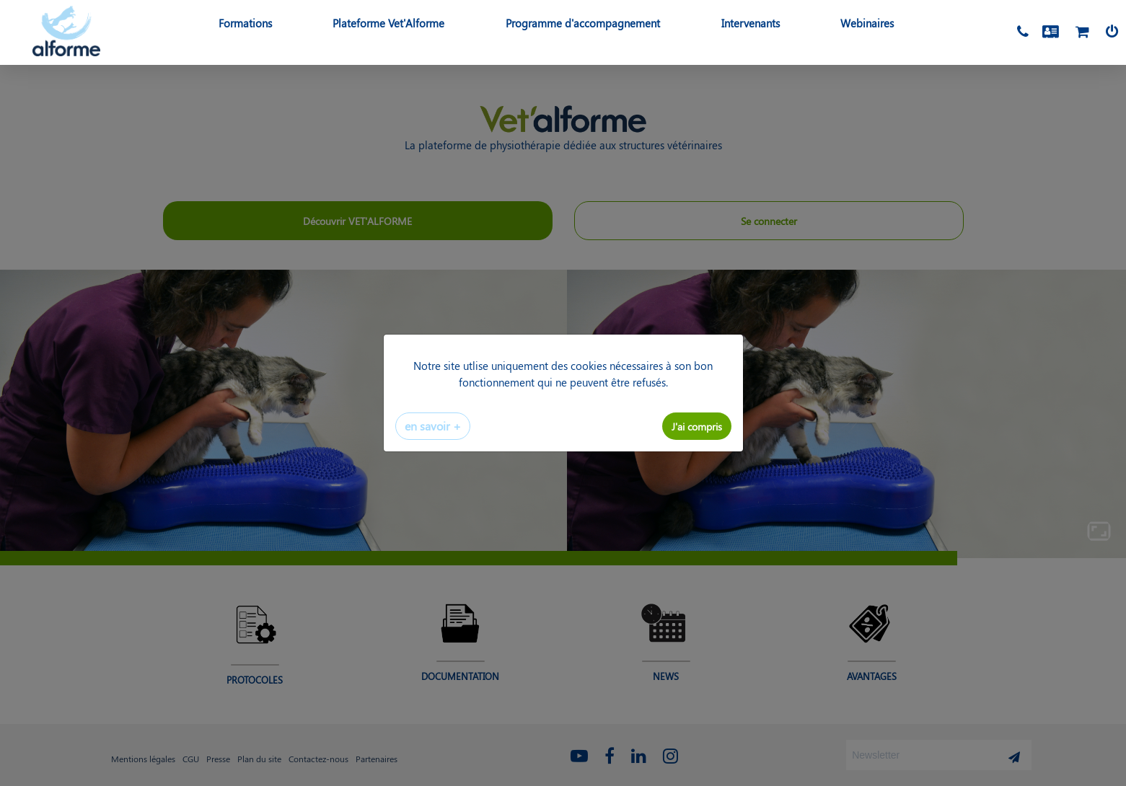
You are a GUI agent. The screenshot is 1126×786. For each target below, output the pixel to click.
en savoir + (433, 425)
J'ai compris (697, 426)
